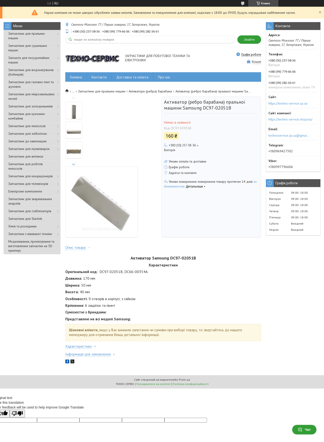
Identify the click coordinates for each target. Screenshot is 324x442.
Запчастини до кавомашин (27, 141)
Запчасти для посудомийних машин (28, 60)
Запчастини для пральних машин (26, 35)
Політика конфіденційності (191, 342)
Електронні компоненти (25, 191)
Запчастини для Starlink (25, 218)
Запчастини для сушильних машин (27, 47)
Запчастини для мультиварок (29, 149)
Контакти (99, 77)
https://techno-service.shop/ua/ (290, 119)
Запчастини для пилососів (27, 126)
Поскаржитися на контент (153, 342)
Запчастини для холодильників (30, 106)
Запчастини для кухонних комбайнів (26, 116)
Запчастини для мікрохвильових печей (31, 96)
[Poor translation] (17, 372)
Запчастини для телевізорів (28, 184)
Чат (304, 430)
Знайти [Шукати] (249, 39)
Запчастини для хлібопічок (27, 133)
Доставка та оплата (132, 77)
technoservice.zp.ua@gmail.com (289, 135)
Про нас (164, 77)
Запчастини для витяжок (25, 156)
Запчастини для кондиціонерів (30, 176)
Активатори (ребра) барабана (150, 91)
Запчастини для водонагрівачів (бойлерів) (31, 72)
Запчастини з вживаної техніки (30, 234)
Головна (76, 77)
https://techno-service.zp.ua (287, 103)
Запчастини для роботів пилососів (25, 166)
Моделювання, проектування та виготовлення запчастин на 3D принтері (31, 246)
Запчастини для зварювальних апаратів (30, 201)
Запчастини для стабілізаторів (29, 211)
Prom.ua (184, 338)
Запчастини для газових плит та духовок (31, 84)
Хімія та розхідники (22, 226)
